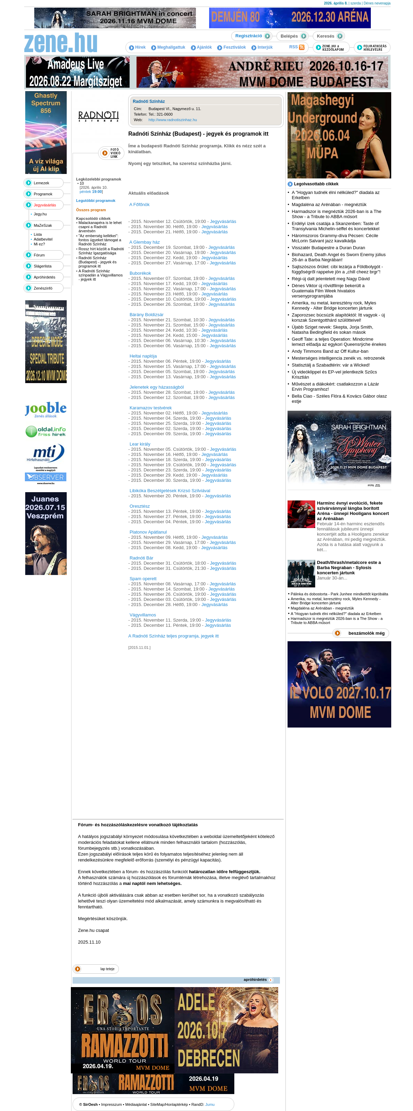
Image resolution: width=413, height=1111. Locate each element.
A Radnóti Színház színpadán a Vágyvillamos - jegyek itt (100, 275)
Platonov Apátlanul (148, 532)
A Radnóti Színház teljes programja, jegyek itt (173, 636)
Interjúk (262, 47)
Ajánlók (201, 47)
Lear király (140, 444)
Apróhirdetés (44, 277)
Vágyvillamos (143, 614)
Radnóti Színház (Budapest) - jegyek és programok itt (97, 262)
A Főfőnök (139, 204)
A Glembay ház (144, 242)
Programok (43, 194)
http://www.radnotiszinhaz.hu (173, 120)
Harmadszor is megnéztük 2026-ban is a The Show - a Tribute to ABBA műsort (336, 214)
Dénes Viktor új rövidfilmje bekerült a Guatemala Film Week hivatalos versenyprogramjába (328, 291)
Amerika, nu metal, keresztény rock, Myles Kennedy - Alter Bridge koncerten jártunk (334, 305)
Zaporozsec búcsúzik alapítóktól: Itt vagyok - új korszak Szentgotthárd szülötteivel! (338, 317)
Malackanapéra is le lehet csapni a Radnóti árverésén (100, 227)
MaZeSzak (43, 225)
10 (82, 183)
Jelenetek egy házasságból (157, 387)
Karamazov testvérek (151, 407)
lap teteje (108, 969)
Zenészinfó (43, 288)
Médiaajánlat (136, 1104)
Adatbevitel (43, 239)
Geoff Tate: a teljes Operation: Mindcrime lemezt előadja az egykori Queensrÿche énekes (339, 342)
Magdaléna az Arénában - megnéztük (329, 204)
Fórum (39, 255)
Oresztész (140, 506)
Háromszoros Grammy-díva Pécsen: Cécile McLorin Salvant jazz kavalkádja (335, 238)
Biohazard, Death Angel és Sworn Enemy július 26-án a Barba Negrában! (339, 257)
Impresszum (111, 1104)
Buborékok (140, 273)
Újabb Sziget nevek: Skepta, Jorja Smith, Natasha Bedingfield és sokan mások (332, 329)
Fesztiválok (231, 47)
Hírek (137, 47)
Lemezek (41, 183)
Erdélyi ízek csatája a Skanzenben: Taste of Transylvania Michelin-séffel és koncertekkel (335, 226)
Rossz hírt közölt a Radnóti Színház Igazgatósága (101, 251)
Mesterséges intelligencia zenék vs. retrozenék (338, 358)
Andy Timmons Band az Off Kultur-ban (330, 351)
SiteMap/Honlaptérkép (169, 1104)
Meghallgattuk (168, 47)
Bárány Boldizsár (146, 314)
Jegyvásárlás (45, 205)
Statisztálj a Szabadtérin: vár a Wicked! (330, 365)
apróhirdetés (259, 979)
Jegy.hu (40, 214)
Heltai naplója (143, 356)
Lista (38, 234)
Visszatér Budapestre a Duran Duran (328, 247)
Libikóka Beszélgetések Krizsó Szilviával (170, 490)
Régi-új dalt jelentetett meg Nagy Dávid (330, 278)
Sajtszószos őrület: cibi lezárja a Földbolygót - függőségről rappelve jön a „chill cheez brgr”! (337, 269)
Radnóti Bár (141, 558)
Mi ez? (39, 244)
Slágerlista (42, 266)
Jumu (210, 1104)
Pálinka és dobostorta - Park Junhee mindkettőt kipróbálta (339, 594)
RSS (296, 47)
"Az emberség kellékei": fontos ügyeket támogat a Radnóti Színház (99, 240)
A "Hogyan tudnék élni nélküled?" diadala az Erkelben (336, 614)
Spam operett (143, 578)
